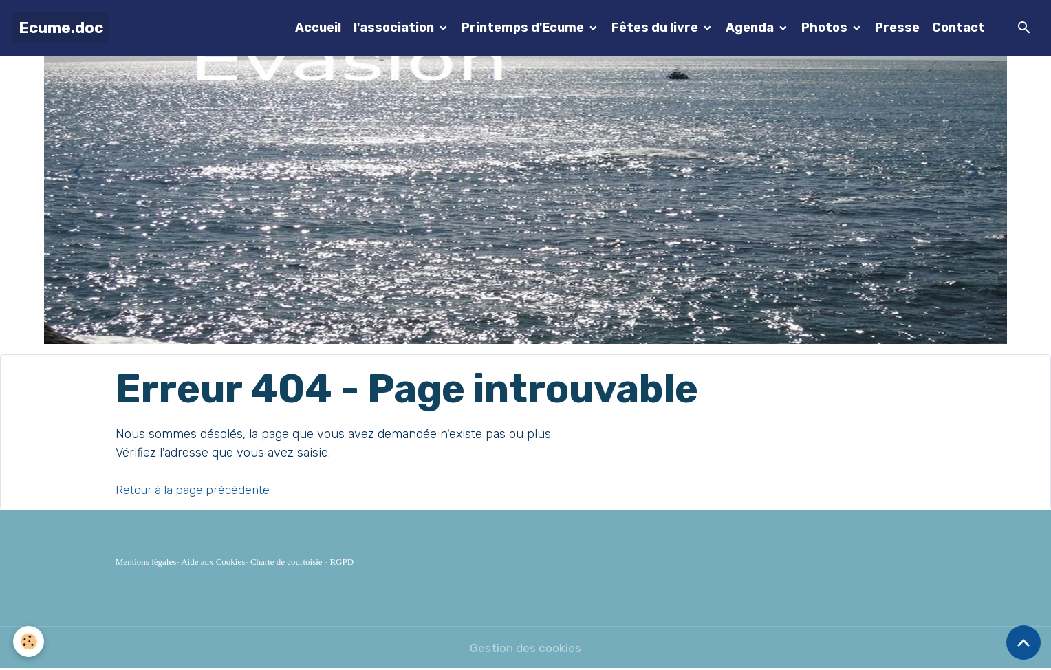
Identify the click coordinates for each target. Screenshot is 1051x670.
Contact (958, 27)
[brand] (60, 27)
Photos (825, 27)
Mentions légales (146, 561)
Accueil (318, 27)
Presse (897, 27)
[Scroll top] (1023, 642)
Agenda (751, 27)
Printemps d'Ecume (524, 27)
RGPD (341, 561)
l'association (395, 27)
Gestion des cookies (525, 648)
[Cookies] (29, 641)
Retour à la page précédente (195, 489)
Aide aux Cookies (213, 561)
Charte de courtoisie (286, 561)
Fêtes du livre (656, 27)
